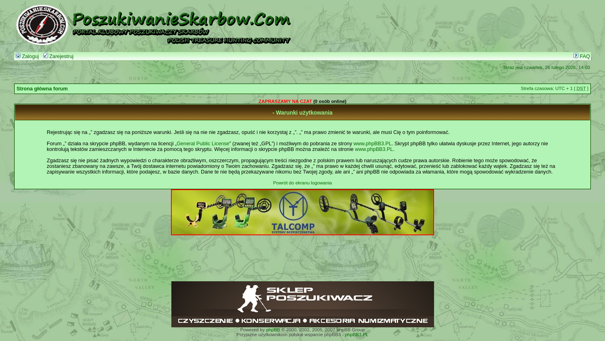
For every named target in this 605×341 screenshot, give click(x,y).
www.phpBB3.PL (373, 143)
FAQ (581, 56)
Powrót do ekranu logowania (302, 182)
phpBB (273, 329)
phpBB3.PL (356, 334)
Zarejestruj (58, 56)
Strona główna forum (42, 89)
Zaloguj (27, 56)
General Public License (203, 143)
